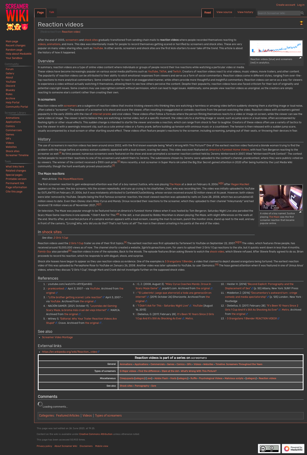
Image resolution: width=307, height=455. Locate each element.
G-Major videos (128, 371)
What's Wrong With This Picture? (198, 371)
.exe (149, 378)
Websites (208, 364)
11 (239, 242)
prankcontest (56, 288)
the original (87, 301)
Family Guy (44, 251)
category (140, 378)
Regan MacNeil (240, 184)
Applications (141, 364)
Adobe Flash (161, 378)
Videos (197, 364)
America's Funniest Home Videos (229, 149)
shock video (217, 251)
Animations (126, 364)
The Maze (274, 217)
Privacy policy (44, 446)
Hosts (173, 378)
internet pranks (102, 114)
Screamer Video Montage (57, 337)
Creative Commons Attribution (96, 434)
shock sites (91, 39)
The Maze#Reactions (70, 179)
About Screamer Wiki (65, 446)
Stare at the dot (170, 371)
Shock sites (126, 386)
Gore (153, 386)
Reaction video (71, 31)
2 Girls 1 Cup (61, 237)
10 (236, 242)
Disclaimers (86, 446)
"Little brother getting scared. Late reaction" (75, 297)
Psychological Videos (210, 378)
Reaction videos (267, 378)
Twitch (177, 71)
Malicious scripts (234, 378)
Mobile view (101, 446)
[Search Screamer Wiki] (279, 13)
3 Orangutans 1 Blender (179, 261)
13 (216, 264)
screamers (72, 39)
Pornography (142, 386)
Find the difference (148, 371)
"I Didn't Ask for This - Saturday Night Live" (163, 305)
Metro (189, 318)
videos (42, 44)
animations (53, 44)
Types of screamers (108, 415)
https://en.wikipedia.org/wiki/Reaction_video (69, 351)
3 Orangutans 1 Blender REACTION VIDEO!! (252, 318)
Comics (181, 364)
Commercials (158, 364)
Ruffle (193, 378)
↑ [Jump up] (46, 284)
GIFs (189, 364)
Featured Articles (67, 415)
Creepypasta (127, 378)
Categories (46, 415)
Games (170, 364)
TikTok (163, 71)
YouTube (98, 48)
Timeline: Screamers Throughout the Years (238, 364)
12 (70, 250)
